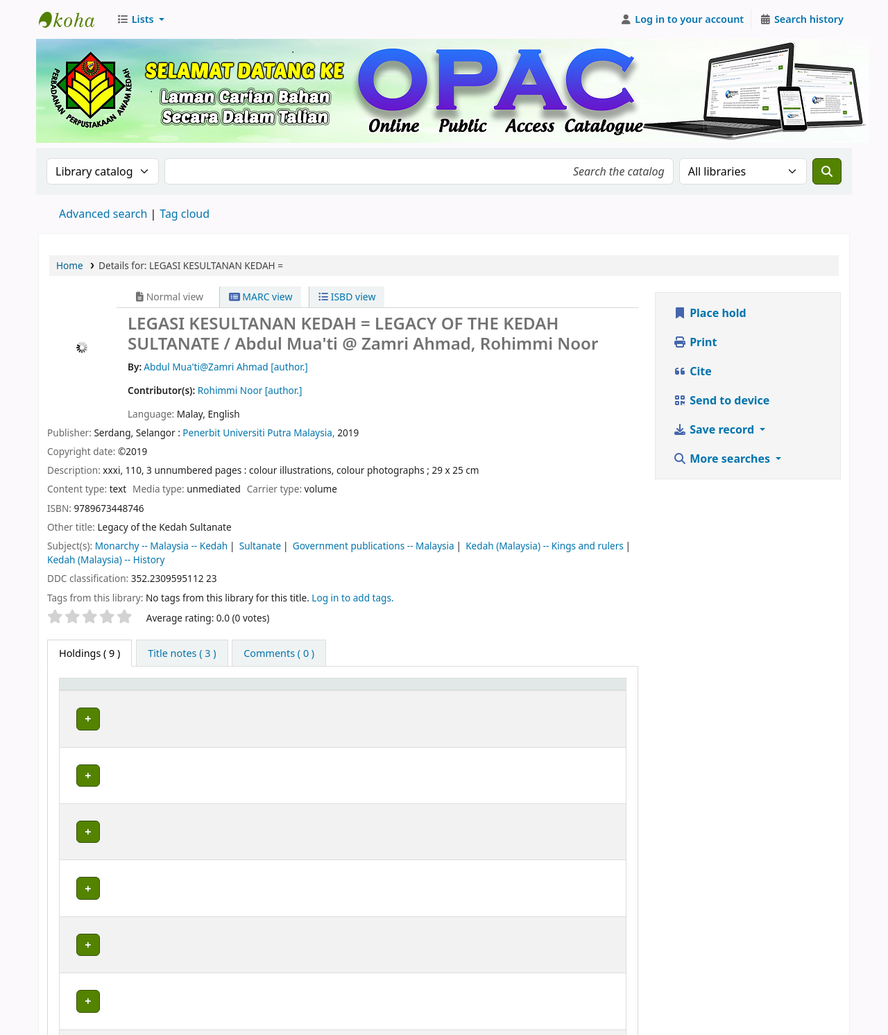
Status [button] (575, 690)
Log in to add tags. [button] (352, 597)
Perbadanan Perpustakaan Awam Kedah (73, 19)
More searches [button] (723, 458)
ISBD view (346, 296)
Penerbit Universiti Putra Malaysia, (258, 432)
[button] (140, 19)
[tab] (182, 653)
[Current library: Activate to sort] (204, 690)
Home (69, 265)
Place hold (709, 312)
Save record (715, 429)
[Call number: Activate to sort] (451, 690)
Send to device (721, 400)
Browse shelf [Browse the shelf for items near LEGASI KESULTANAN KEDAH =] (491, 717)
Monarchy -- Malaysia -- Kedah (161, 545)
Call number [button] (386, 690)
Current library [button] (181, 690)
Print (695, 342)
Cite (692, 371)
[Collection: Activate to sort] (310, 690)
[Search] (827, 171)
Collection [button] (300, 690)
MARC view (261, 296)
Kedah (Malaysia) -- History (105, 559)
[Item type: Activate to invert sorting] (99, 690)
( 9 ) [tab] (89, 653)
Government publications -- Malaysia (373, 545)
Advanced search (103, 213)
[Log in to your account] (682, 19)
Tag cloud (185, 213)
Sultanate (260, 545)
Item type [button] (89, 690)
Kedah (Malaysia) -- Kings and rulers (545, 545)
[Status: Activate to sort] (590, 690)
